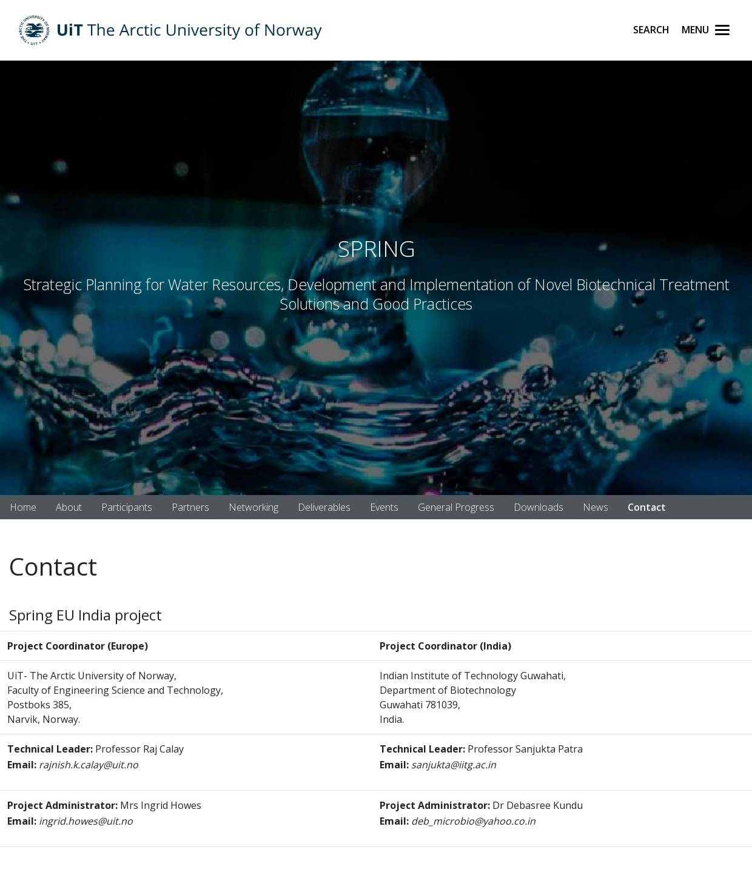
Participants (126, 507)
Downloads (538, 507)
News (595, 507)
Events (384, 507)
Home (23, 507)
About (69, 507)
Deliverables (324, 507)
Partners (190, 507)
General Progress (456, 507)
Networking (253, 507)
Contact (647, 507)
